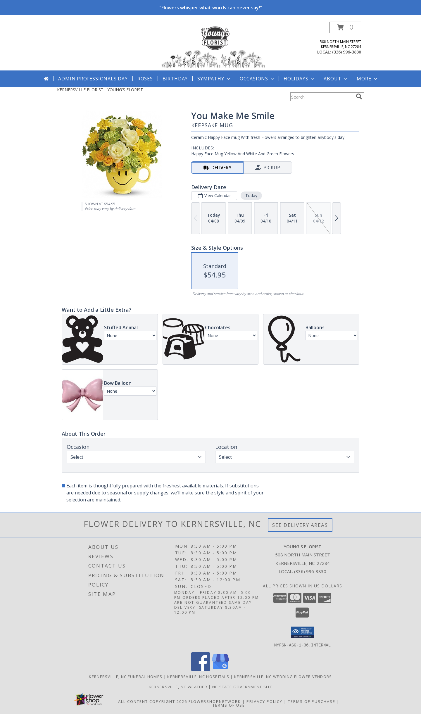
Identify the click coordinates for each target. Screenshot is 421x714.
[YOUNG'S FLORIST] (212, 46)
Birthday (175, 78)
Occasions (257, 78)
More (367, 78)
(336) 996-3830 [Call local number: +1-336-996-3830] (346, 52)
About (336, 78)
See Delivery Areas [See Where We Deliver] (300, 525)
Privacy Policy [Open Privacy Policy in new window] (264, 701)
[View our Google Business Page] (220, 669)
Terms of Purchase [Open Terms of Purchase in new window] (311, 701)
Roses (145, 78)
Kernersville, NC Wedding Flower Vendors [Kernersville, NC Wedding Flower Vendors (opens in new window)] (283, 676)
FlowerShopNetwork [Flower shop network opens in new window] (215, 701)
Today (251, 195)
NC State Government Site (242, 686)
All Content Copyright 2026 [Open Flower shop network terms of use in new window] (152, 701)
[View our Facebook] (200, 669)
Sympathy (214, 78)
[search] (359, 96)
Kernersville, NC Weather (178, 686)
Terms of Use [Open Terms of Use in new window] (229, 705)
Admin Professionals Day (92, 78)
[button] (345, 27)
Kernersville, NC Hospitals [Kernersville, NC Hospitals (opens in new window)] (198, 676)
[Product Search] (322, 97)
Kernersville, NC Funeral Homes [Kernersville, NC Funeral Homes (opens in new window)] (125, 676)
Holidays (299, 78)
